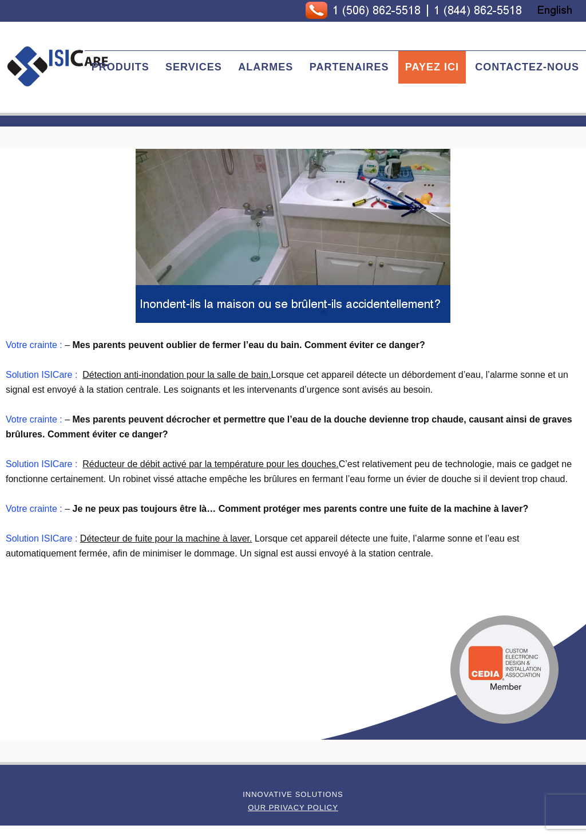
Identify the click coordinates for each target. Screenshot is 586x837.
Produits (120, 67)
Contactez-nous (527, 67)
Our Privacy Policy (293, 807)
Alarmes (265, 67)
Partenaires (349, 67)
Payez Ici (432, 67)
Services (193, 67)
